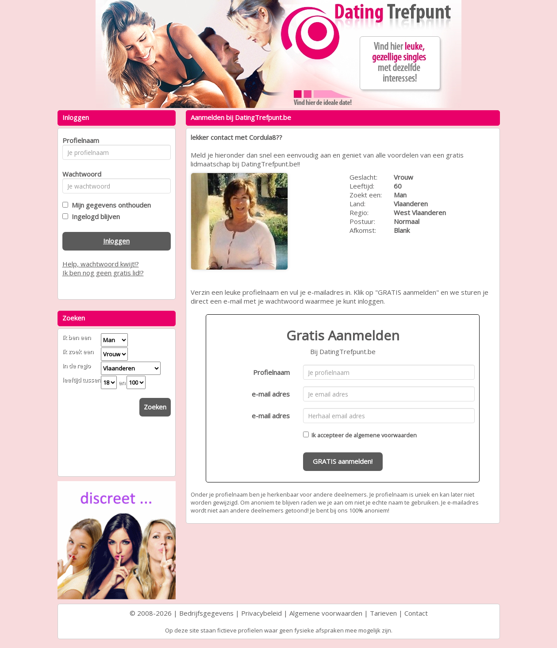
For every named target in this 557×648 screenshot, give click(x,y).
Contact (416, 613)
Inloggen (116, 240)
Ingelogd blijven (94, 216)
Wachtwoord (79, 174)
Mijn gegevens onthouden (109, 205)
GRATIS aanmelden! (343, 461)
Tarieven (383, 613)
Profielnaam (271, 372)
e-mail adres (271, 394)
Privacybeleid (261, 613)
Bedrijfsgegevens (206, 613)
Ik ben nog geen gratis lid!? (103, 272)
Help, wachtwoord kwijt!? (100, 263)
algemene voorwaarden (385, 435)
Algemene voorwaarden (325, 613)
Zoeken (155, 406)
